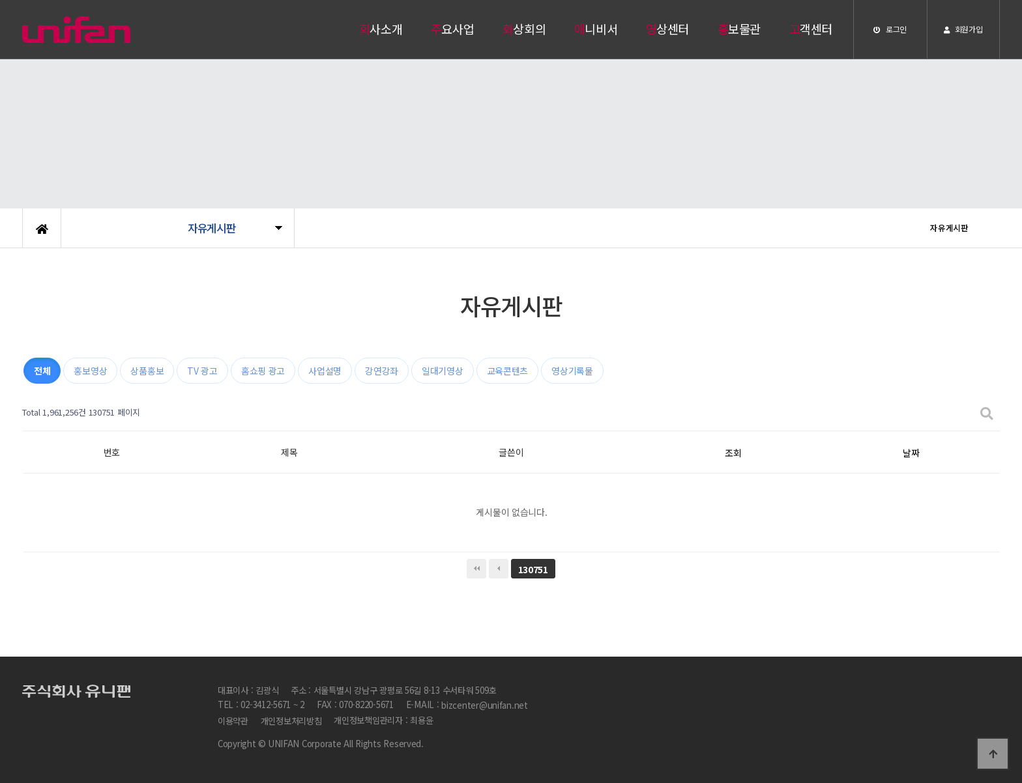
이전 (498, 568)
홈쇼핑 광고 (263, 370)
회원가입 (963, 29)
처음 (476, 568)
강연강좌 (381, 370)
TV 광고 (202, 370)
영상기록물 (572, 370)
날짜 (911, 452)
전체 (42, 370)
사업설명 (325, 370)
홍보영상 (90, 370)
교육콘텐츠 (508, 370)
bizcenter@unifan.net (484, 706)
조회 (733, 452)
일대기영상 (442, 370)
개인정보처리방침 (291, 721)
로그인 (890, 29)
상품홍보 (147, 370)
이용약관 (233, 721)
